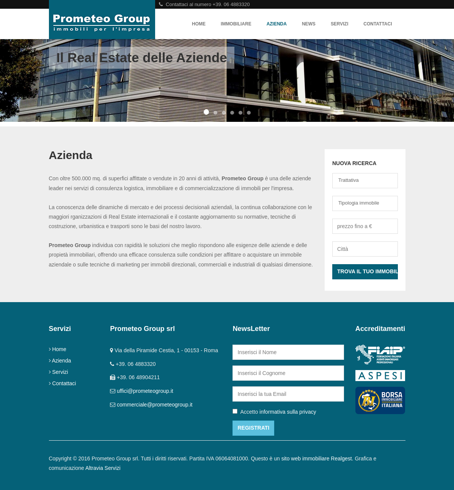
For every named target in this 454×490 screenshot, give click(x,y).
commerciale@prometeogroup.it (154, 405)
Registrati (253, 428)
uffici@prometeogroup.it (145, 391)
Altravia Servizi (103, 468)
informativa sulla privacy (287, 412)
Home (199, 24)
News (309, 24)
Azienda (277, 24)
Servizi (339, 24)
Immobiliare (236, 24)
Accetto (274, 412)
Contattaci (377, 24)
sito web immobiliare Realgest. (317, 458)
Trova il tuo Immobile (367, 271)
